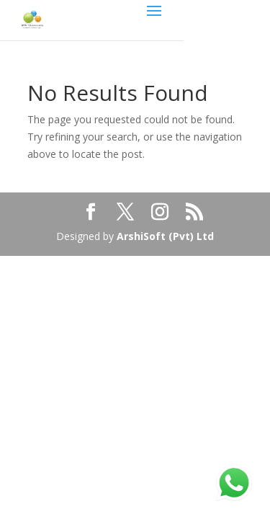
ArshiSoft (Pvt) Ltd (165, 236)
